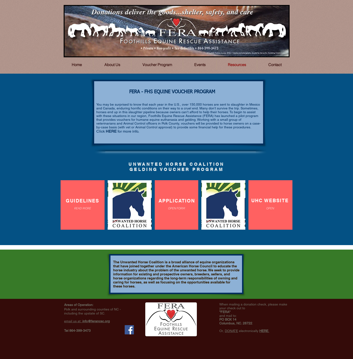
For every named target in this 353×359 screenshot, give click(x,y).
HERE (111, 131)
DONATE (231, 331)
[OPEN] (270, 208)
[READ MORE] (82, 208)
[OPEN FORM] (176, 208)
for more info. (128, 131)
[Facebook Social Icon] (129, 329)
